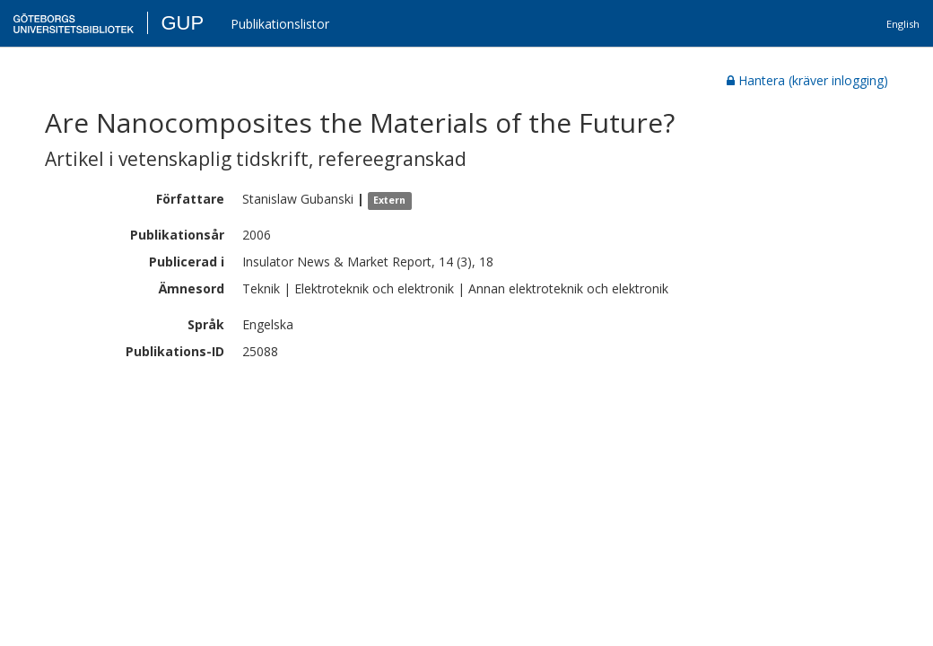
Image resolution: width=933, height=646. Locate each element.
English (903, 24)
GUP (182, 23)
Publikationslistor (280, 23)
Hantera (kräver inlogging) (807, 80)
